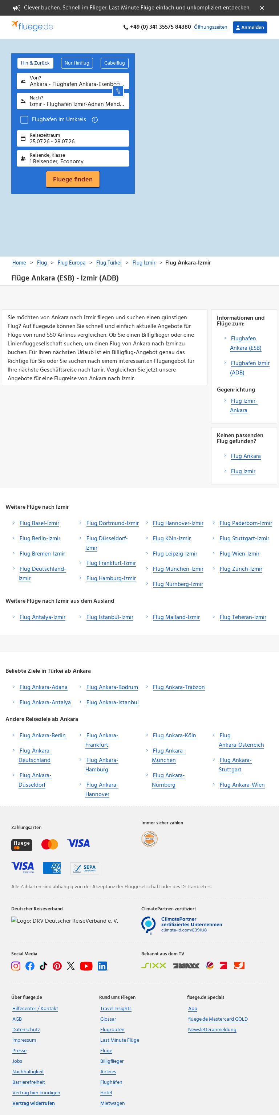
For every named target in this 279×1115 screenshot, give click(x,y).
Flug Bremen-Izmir (42, 554)
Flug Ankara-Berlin (43, 736)
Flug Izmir (243, 471)
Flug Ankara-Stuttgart (235, 765)
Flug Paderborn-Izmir (246, 523)
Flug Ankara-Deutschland (35, 755)
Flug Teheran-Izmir (243, 617)
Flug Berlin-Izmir (40, 539)
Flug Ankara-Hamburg (101, 765)
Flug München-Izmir (178, 569)
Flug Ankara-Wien (242, 785)
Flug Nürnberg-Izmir (178, 584)
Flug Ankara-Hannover (101, 789)
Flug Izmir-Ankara (244, 406)
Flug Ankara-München (168, 755)
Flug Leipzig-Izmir (175, 554)
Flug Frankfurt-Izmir (111, 563)
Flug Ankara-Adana (44, 687)
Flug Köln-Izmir (172, 539)
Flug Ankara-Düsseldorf (35, 780)
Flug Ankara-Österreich (241, 740)
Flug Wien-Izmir (239, 554)
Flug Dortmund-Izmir (112, 523)
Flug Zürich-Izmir (241, 569)
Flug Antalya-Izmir (42, 617)
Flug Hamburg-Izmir (111, 578)
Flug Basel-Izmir (39, 523)
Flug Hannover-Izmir (178, 523)
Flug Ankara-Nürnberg (168, 780)
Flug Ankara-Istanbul (112, 703)
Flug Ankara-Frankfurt (101, 740)
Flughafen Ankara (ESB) (246, 343)
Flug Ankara (246, 456)
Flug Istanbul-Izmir (109, 617)
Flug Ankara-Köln (174, 736)
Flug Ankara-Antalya (45, 703)
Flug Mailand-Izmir (176, 617)
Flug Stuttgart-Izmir (244, 539)
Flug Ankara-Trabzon (179, 687)
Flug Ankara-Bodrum (112, 687)
